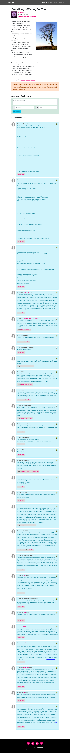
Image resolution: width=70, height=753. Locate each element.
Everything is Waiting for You (28, 80)
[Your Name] (24, 107)
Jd (21, 341)
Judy (22, 399)
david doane (26, 667)
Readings (44, 2)
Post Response (16, 111)
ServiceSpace (40, 747)
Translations (31, 16)
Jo (22, 549)
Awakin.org (10, 2)
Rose (25, 612)
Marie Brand (26, 292)
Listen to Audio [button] (22, 16)
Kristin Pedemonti (27, 706)
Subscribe (61, 2)
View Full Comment (21, 309)
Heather (26, 358)
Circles (50, 2)
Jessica (24, 549)
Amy (23, 525)
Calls (55, 2)
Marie (22, 329)
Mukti (25, 575)
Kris (23, 366)
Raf (30, 471)
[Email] (48, 107)
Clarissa (26, 525)
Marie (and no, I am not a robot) (31, 318)
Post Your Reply (21, 174)
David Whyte (21, 12)
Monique (28, 471)
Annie (24, 626)
